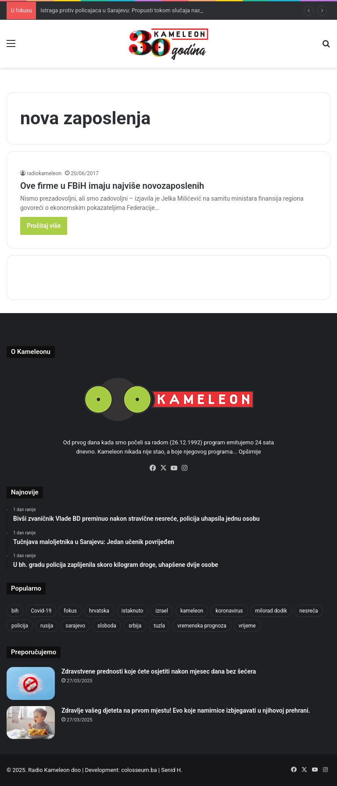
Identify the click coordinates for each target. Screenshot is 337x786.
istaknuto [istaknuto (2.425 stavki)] (132, 611)
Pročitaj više (44, 225)
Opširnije (250, 451)
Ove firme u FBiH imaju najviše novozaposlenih (112, 185)
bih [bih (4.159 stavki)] (14, 611)
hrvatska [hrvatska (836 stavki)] (99, 611)
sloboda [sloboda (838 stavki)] (106, 626)
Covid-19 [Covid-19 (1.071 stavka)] (41, 611)
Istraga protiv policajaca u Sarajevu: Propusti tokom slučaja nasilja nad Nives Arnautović (151, 10)
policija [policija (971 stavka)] (19, 626)
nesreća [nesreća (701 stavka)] (308, 611)
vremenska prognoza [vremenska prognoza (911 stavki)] (201, 626)
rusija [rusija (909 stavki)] (46, 626)
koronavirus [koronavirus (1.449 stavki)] (229, 611)
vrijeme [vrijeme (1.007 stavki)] (247, 626)
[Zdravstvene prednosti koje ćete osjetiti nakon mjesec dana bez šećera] (31, 683)
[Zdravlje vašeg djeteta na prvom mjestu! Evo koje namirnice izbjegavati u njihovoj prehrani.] (31, 722)
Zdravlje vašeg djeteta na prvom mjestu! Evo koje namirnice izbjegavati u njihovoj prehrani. (185, 710)
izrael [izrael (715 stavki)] (161, 611)
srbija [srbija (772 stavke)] (135, 626)
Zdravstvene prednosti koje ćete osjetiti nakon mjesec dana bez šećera (158, 671)
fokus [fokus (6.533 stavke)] (70, 611)
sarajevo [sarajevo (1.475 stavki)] (75, 626)
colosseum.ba (139, 770)
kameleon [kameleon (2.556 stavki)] (191, 611)
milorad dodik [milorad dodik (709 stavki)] (271, 611)
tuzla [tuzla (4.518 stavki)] (159, 626)
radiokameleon (44, 173)
